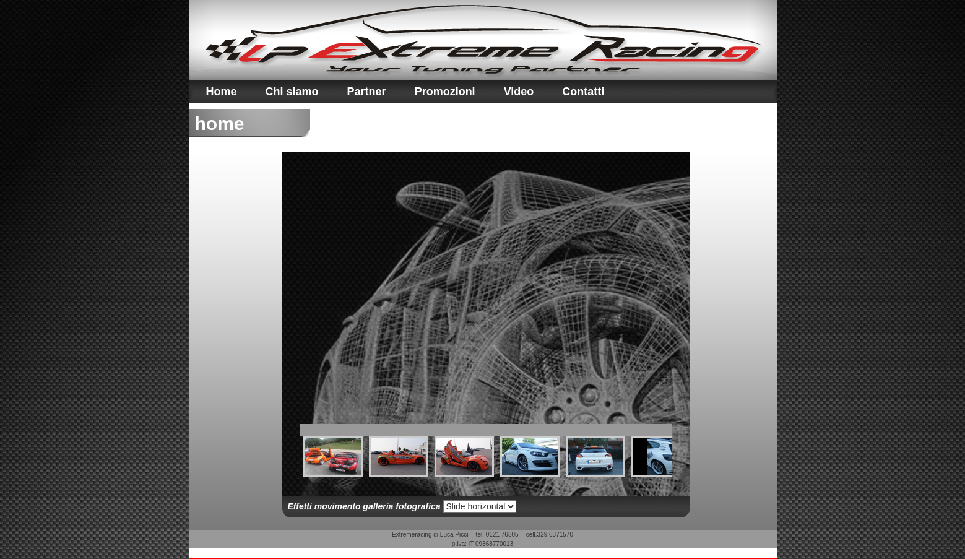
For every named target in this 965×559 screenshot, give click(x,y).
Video (519, 91)
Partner (366, 91)
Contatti (583, 91)
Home (221, 91)
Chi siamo (292, 91)
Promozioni (445, 91)
